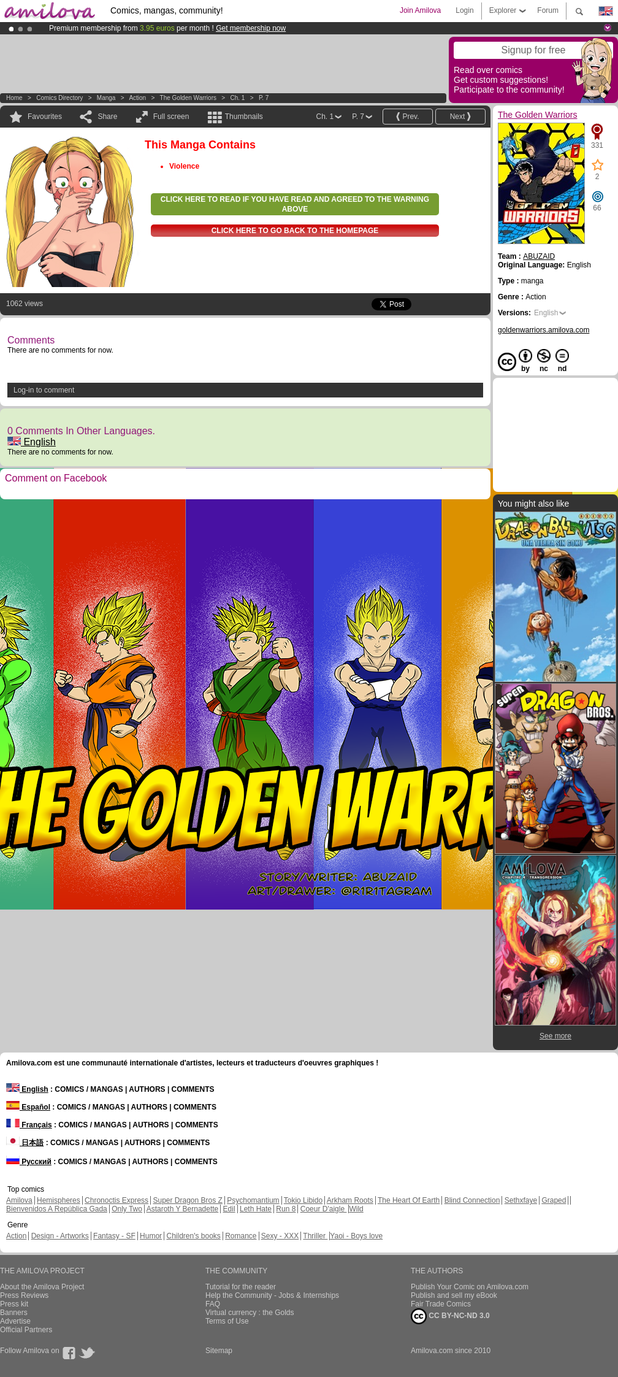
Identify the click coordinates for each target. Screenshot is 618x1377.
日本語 (25, 1142)
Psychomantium (253, 1200)
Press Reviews (24, 1295)
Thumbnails (244, 116)
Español (28, 1107)
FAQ (212, 1304)
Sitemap (218, 1350)
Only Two (127, 1209)
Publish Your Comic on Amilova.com (469, 1287)
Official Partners (26, 1329)
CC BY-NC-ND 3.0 (450, 1316)
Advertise (15, 1321)
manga (106, 97)
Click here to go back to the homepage (295, 230)
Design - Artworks (60, 1236)
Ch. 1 (237, 97)
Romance (240, 1236)
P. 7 (264, 97)
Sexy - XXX (280, 1236)
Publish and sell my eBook (454, 1295)
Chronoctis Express (116, 1200)
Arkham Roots (350, 1200)
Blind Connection (472, 1200)
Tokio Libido (303, 1200)
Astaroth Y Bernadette (183, 1209)
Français (29, 1125)
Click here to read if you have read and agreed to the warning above (295, 204)
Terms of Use (227, 1321)
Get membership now (251, 28)
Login (464, 10)
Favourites (45, 116)
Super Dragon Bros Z (187, 1200)
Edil (229, 1209)
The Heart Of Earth (409, 1200)
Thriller (315, 1236)
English (31, 442)
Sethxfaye (521, 1200)
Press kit (14, 1304)
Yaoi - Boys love (356, 1236)
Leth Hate (256, 1209)
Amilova (19, 1200)
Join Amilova (420, 10)
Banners (14, 1312)
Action (137, 97)
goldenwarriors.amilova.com (543, 330)
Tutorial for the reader (240, 1287)
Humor (151, 1236)
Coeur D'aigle (323, 1209)
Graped (553, 1200)
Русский (29, 1161)
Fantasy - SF (114, 1236)
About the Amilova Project (42, 1287)
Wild (356, 1209)
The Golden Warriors (188, 97)
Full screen (171, 116)
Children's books (193, 1236)
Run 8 (286, 1209)
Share (107, 116)
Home (14, 97)
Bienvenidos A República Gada (56, 1209)
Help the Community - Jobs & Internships (272, 1295)
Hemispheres (58, 1200)
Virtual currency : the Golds (249, 1312)
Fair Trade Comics (441, 1304)
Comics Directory (59, 97)
